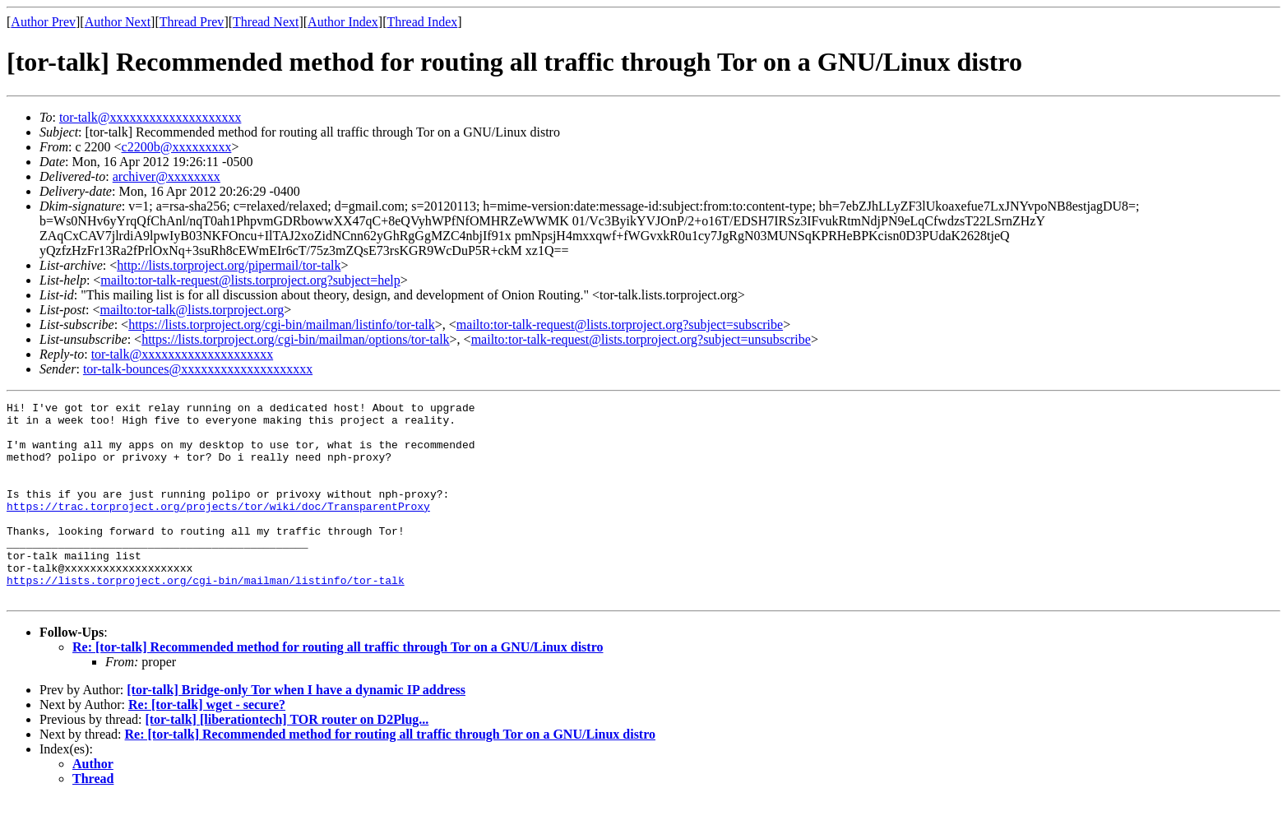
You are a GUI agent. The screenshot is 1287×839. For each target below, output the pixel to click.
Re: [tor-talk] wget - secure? (206, 744)
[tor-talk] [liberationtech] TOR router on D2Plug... (286, 759)
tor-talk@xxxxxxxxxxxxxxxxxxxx (150, 117)
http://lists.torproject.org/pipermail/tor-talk (228, 265)
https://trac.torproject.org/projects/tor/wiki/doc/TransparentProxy (218, 528)
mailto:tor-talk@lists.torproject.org (192, 310)
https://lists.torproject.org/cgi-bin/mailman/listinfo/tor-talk (281, 324)
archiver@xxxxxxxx (166, 176)
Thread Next (266, 22)
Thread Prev (192, 22)
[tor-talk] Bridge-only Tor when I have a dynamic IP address (296, 729)
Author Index (343, 22)
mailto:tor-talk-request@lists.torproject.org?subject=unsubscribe (641, 339)
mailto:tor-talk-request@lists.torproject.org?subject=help (250, 280)
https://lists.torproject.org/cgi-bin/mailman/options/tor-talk (295, 339)
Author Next (117, 22)
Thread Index (422, 22)
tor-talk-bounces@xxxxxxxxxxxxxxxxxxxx (197, 369)
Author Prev (43, 22)
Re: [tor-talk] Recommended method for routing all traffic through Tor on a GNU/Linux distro (337, 686)
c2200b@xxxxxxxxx (177, 147)
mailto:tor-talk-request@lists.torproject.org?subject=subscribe (619, 324)
